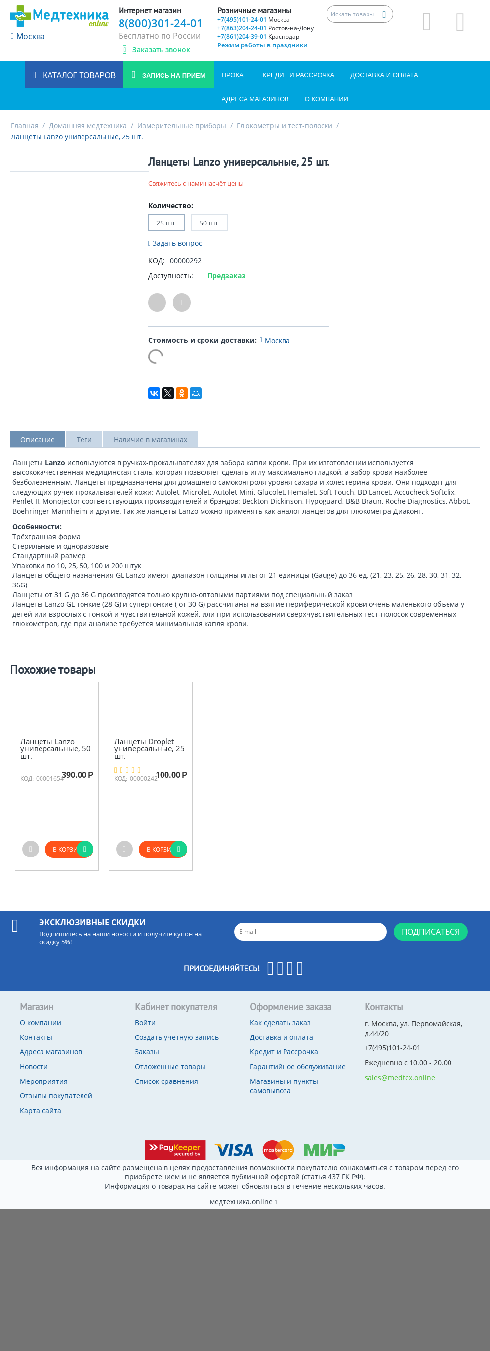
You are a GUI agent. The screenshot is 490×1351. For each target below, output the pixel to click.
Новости (34, 1066)
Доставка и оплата (384, 75)
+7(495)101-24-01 (253, 19)
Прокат (234, 75)
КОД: (156, 260)
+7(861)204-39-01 (258, 36)
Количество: (170, 205)
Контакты (36, 1037)
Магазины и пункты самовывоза (284, 1086)
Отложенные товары (170, 1066)
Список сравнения (166, 1081)
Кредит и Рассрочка (299, 75)
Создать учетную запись (177, 1037)
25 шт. (166, 222)
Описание (37, 439)
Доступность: (170, 275)
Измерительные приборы (181, 125)
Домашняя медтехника (88, 125)
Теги (84, 439)
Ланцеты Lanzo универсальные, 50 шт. (55, 749)
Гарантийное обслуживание (298, 1066)
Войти (145, 1022)
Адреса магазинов (255, 99)
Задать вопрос (175, 243)
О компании (326, 99)
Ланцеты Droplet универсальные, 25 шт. (149, 749)
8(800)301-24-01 (161, 22)
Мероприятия (44, 1081)
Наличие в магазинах (150, 439)
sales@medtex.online (400, 1077)
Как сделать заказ (280, 1022)
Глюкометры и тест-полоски (284, 125)
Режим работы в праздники (262, 45)
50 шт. (209, 222)
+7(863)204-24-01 (265, 28)
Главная (25, 125)
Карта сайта (40, 1110)
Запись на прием (172, 75)
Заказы (147, 1051)
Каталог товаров (78, 75)
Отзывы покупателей (56, 1095)
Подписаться (431, 931)
